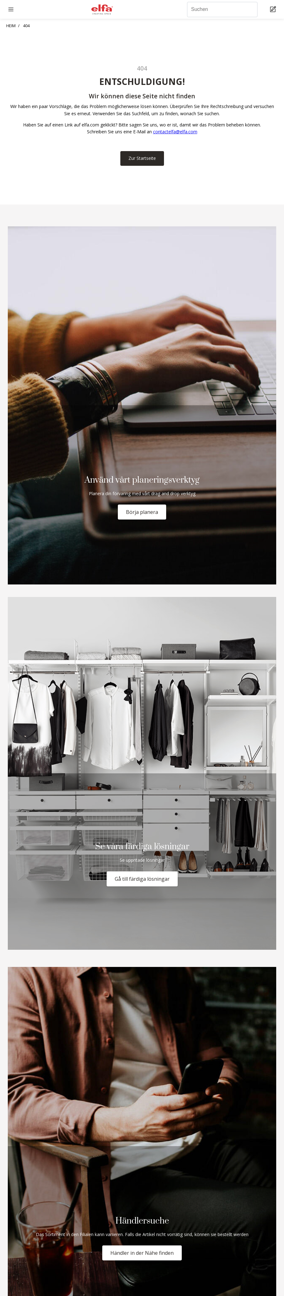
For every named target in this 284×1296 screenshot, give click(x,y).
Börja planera (142, 512)
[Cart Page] (274, 9)
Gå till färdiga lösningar (142, 878)
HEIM (11, 25)
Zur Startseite (142, 158)
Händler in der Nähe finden (142, 1252)
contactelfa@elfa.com (175, 132)
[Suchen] (222, 9)
